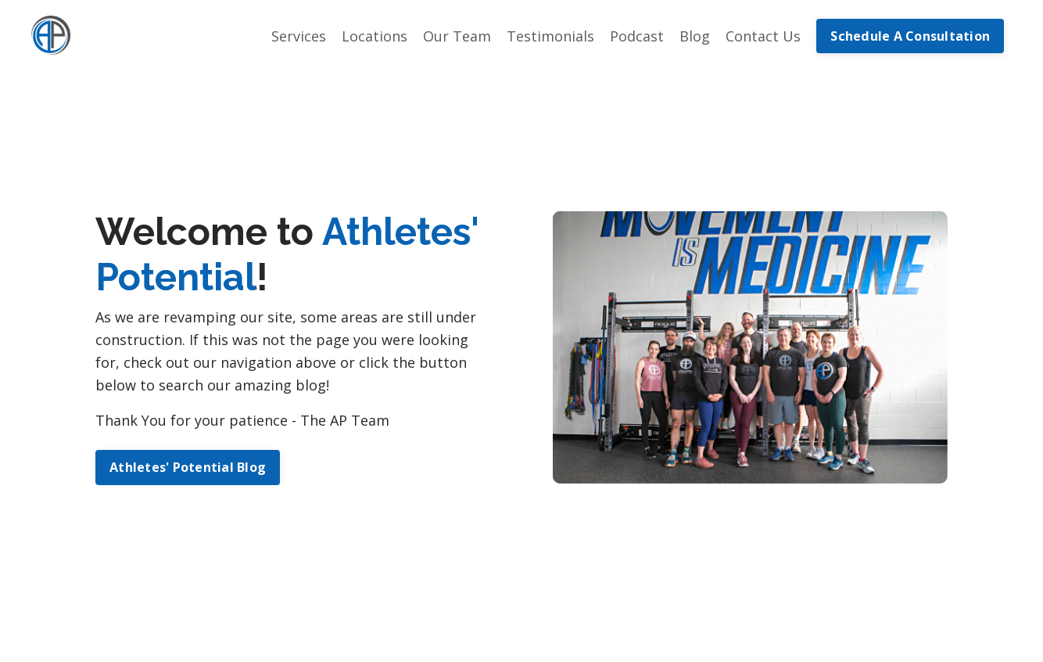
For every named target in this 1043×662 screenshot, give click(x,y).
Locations (374, 36)
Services (298, 36)
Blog (694, 36)
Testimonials (550, 36)
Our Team (457, 36)
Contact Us (763, 36)
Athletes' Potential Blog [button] (187, 467)
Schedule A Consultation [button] (910, 36)
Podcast (637, 36)
